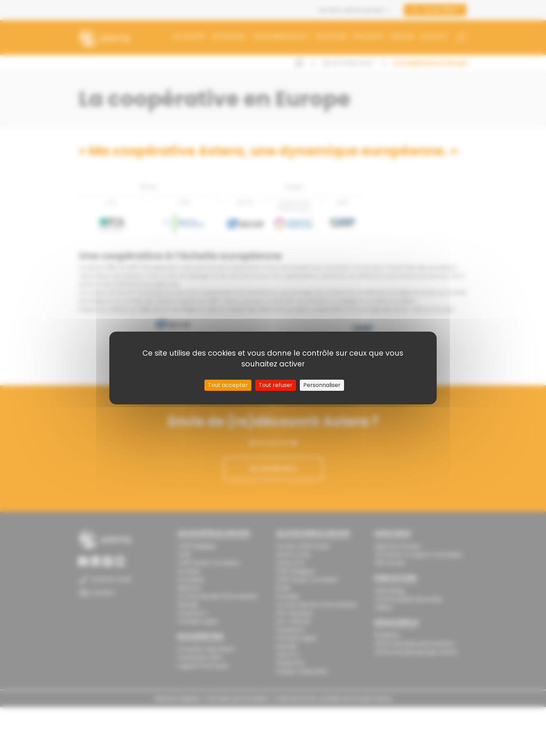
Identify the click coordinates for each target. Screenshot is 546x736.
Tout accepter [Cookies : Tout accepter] (228, 385)
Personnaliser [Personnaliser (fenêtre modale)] (322, 385)
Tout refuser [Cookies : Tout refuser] (275, 385)
